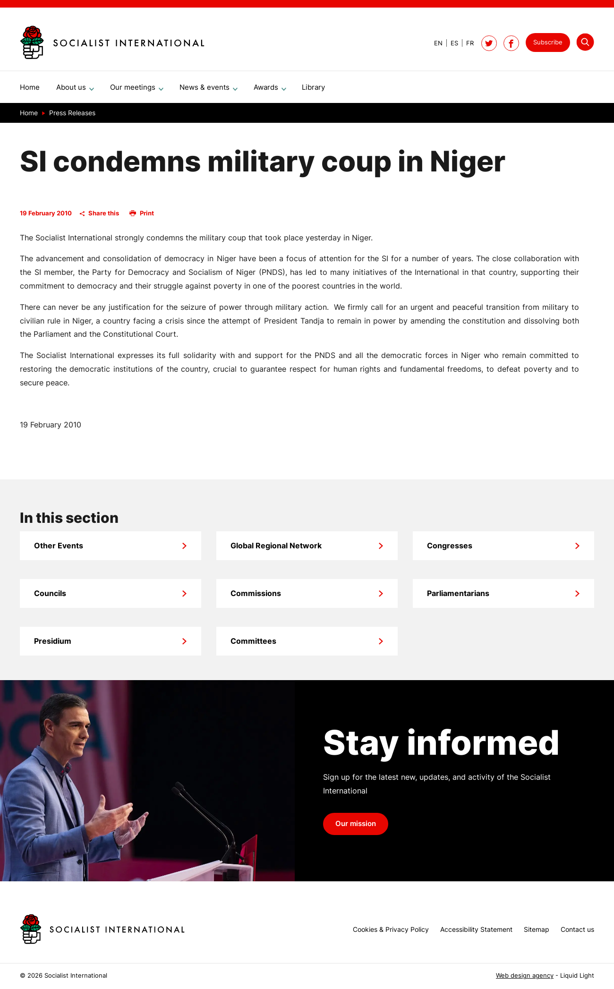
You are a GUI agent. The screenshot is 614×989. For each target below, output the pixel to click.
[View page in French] (466, 43)
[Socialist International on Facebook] (511, 43)
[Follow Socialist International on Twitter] (489, 43)
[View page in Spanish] (450, 43)
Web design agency (525, 975)
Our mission (355, 827)
